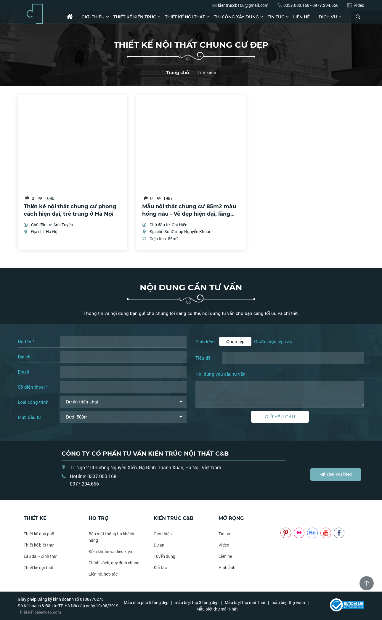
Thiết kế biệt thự (38, 545)
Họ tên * (26, 342)
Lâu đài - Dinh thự (40, 556)
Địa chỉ (25, 357)
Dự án (159, 545)
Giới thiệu (93, 17)
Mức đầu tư (29, 417)
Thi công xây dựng (236, 17)
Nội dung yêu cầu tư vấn (220, 374)
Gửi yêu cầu (280, 416)
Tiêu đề (203, 358)
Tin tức (276, 17)
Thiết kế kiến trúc (134, 17)
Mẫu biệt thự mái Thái (245, 602)
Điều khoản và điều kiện (110, 551)
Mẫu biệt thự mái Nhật (217, 609)
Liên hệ (301, 17)
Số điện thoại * (33, 387)
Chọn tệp (235, 341)
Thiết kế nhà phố (39, 533)
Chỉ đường (336, 475)
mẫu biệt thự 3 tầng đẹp (197, 602)
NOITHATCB (289, 518)
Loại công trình (33, 402)
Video (224, 545)
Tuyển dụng (164, 556)
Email (23, 372)
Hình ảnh (227, 567)
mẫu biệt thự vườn (288, 602)
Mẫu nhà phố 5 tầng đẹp (146, 602)
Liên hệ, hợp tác (103, 574)
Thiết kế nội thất (185, 17)
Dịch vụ (328, 17)
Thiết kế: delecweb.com (39, 612)
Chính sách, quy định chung (114, 562)
